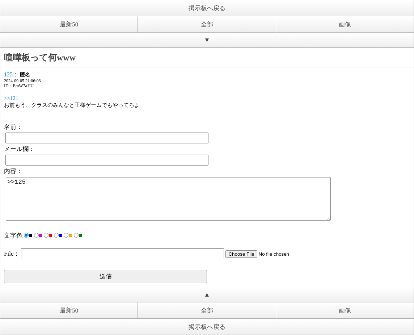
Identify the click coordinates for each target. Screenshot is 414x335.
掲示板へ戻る (207, 8)
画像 (345, 24)
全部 (207, 24)
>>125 (168, 199)
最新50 (69, 24)
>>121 (11, 98)
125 (8, 74)
